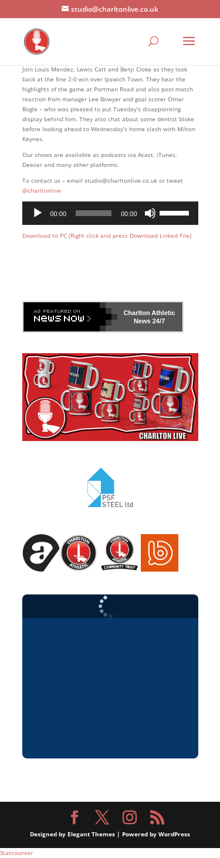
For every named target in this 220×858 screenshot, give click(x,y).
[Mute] (150, 213)
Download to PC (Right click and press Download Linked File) (106, 235)
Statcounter (16, 853)
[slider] (93, 213)
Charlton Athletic (149, 312)
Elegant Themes (91, 834)
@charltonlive (41, 190)
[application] (110, 213)
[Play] (37, 213)
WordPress (174, 834)
